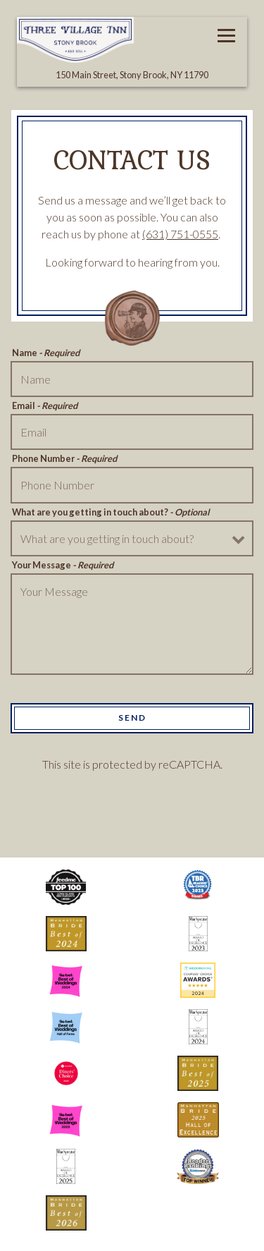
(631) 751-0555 (180, 233)
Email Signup (132, 1234)
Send (132, 717)
